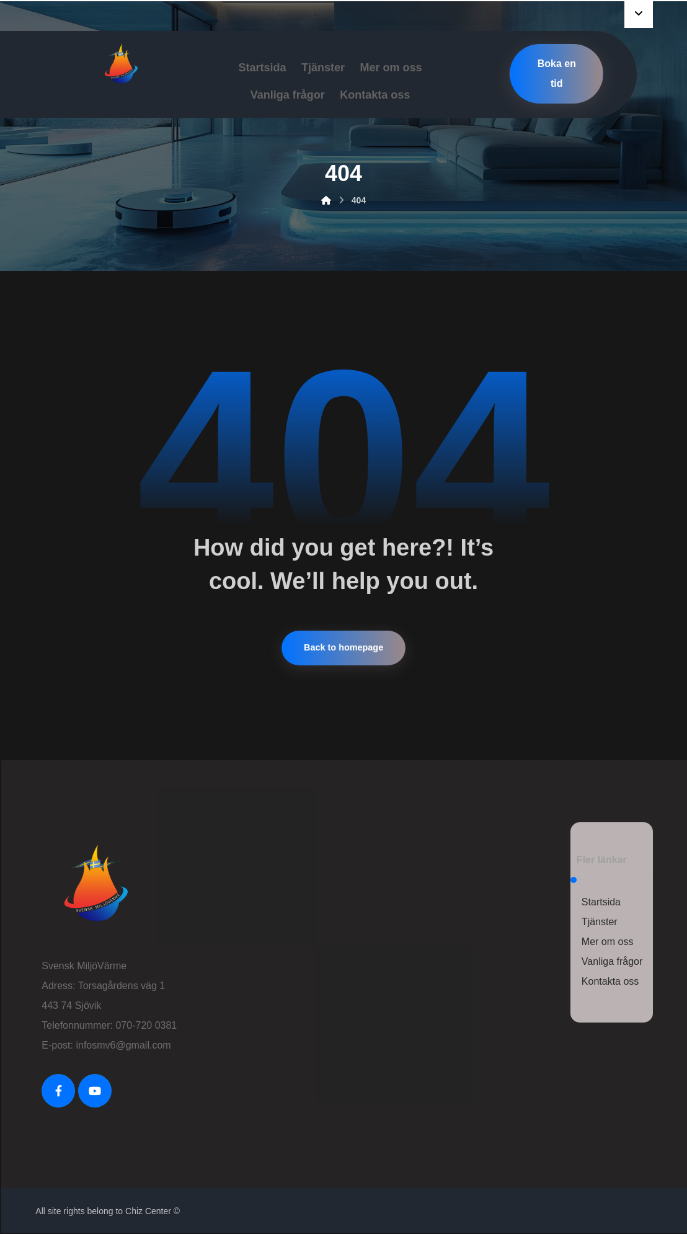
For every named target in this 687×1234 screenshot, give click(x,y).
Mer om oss (608, 941)
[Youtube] (95, 1090)
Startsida (601, 902)
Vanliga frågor (612, 961)
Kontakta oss (610, 981)
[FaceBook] (58, 1090)
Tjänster (600, 922)
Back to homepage (343, 647)
